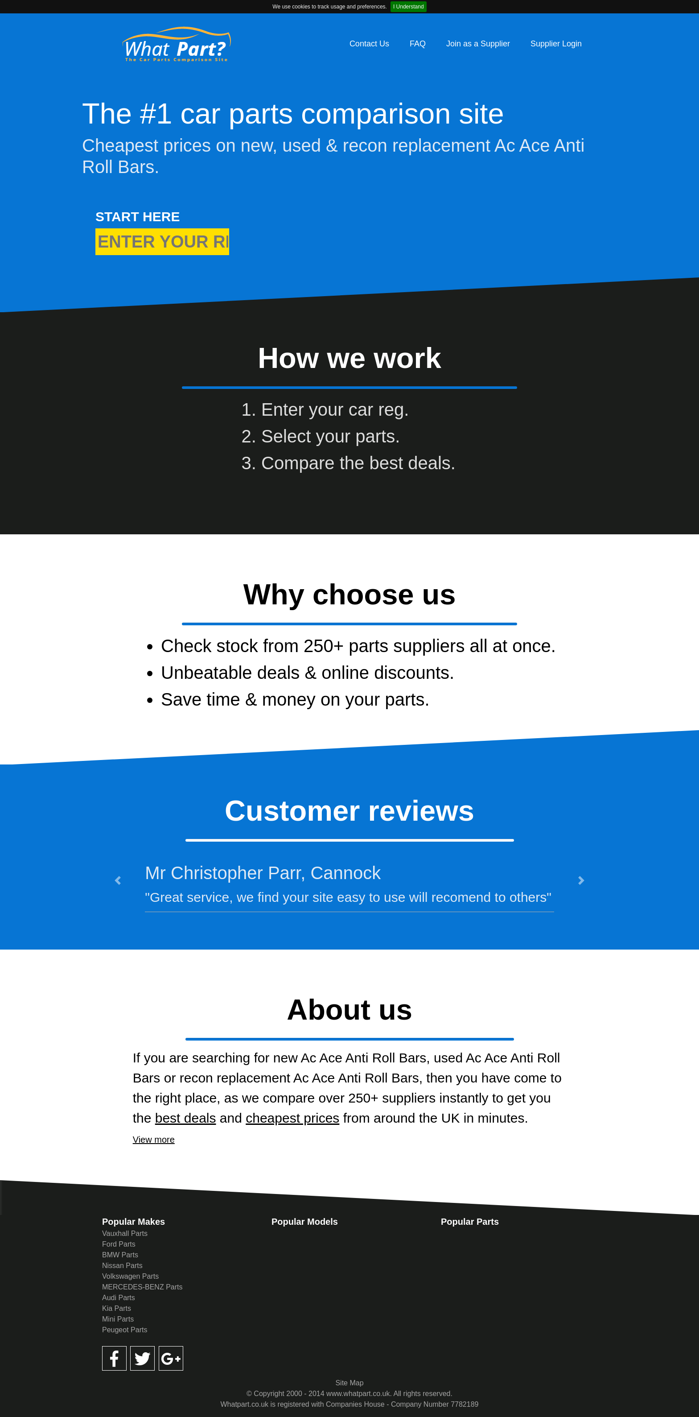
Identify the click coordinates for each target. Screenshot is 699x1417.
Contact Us (369, 43)
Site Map (349, 1383)
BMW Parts (120, 1255)
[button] (117, 880)
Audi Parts (118, 1297)
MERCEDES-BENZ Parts (142, 1287)
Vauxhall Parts (125, 1233)
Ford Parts (119, 1244)
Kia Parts (116, 1308)
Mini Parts (118, 1319)
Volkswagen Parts (130, 1276)
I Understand (408, 7)
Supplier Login (556, 43)
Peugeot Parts (124, 1330)
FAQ (418, 43)
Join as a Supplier (478, 43)
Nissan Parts (122, 1265)
